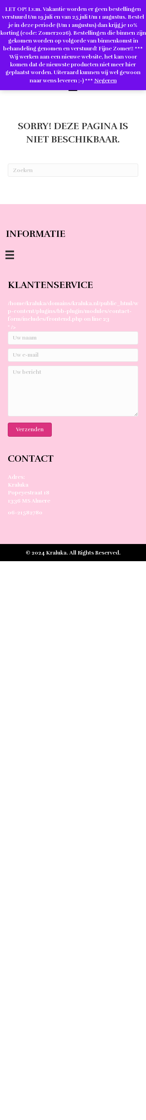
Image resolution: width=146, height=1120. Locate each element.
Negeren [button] (105, 80)
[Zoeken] (73, 170)
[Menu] (9, 255)
